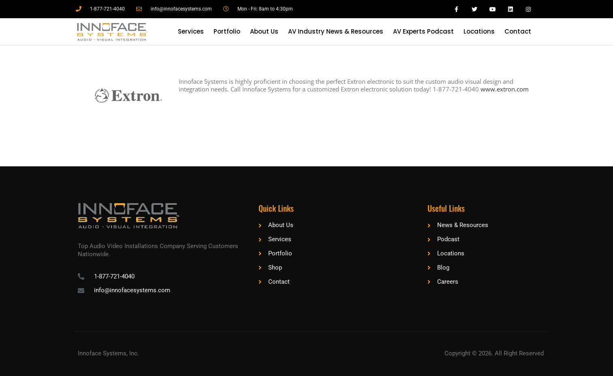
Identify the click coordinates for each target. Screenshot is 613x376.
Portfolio (227, 31)
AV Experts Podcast (423, 31)
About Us (264, 31)
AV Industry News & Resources (335, 31)
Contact (517, 31)
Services (191, 31)
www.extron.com (505, 89)
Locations (479, 31)
